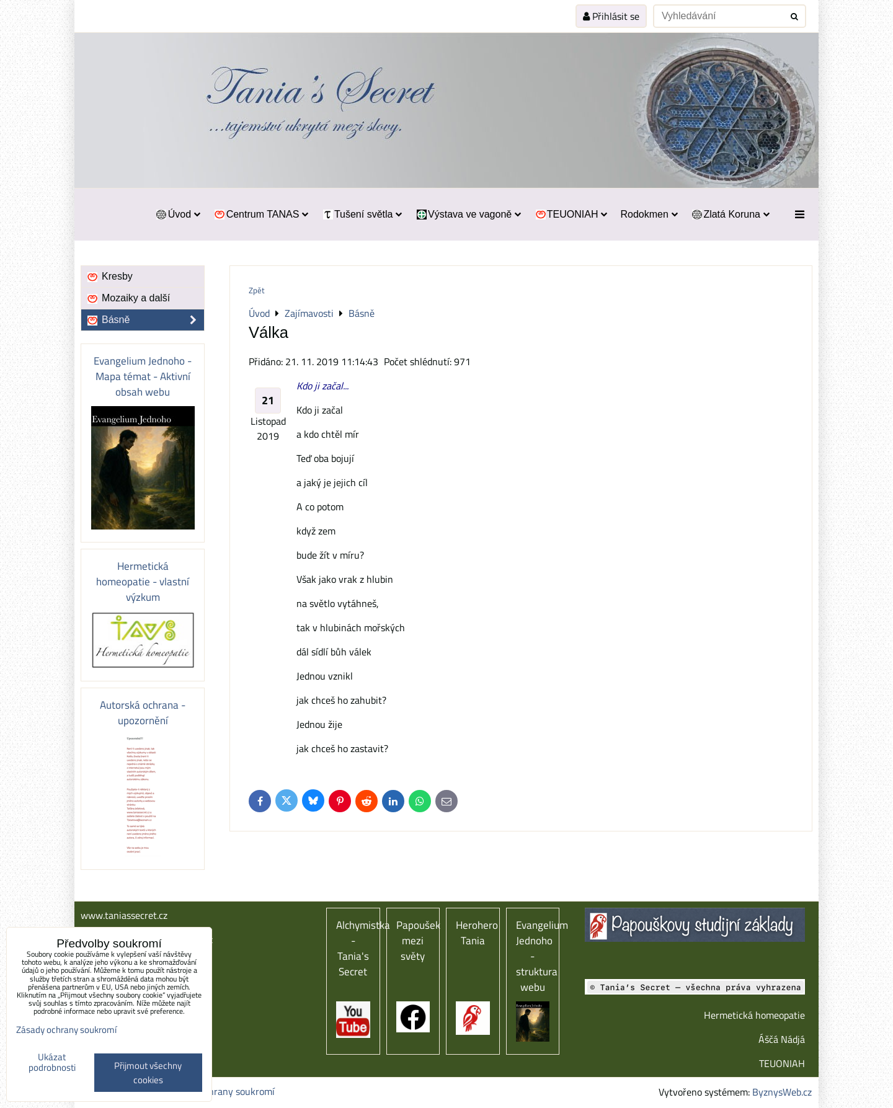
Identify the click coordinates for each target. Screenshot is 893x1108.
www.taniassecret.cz (124, 915)
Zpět (257, 290)
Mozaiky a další (128, 298)
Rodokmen (648, 214)
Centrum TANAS (260, 214)
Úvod (177, 214)
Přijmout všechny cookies (148, 1072)
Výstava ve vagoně (468, 214)
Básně (145, 319)
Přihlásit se (611, 16)
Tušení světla (361, 214)
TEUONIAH (570, 214)
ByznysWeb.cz (782, 1091)
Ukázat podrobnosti (52, 1062)
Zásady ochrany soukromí (221, 1091)
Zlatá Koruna (730, 214)
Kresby (109, 276)
